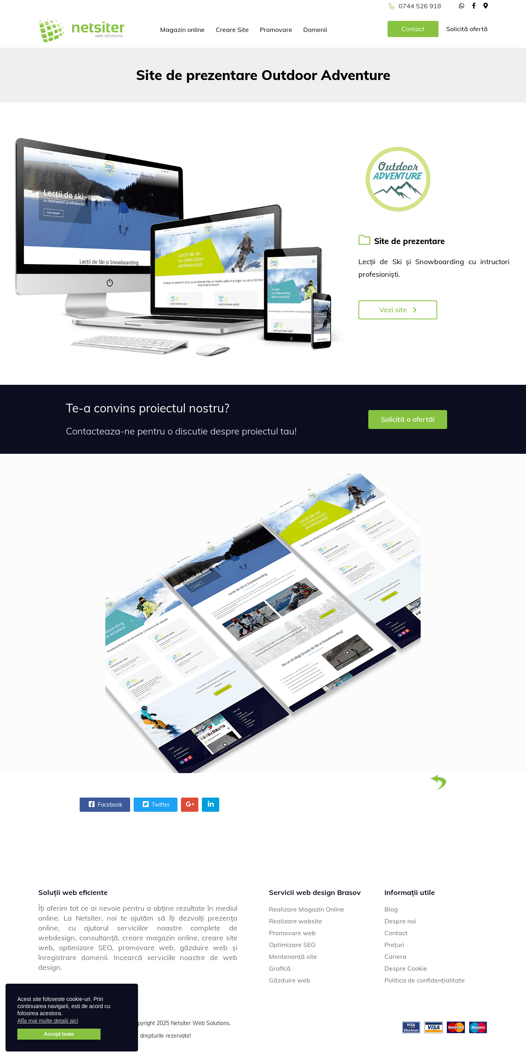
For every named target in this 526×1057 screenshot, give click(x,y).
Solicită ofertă (467, 29)
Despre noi (400, 921)
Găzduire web (289, 980)
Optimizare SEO (292, 945)
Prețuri (394, 945)
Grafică (280, 968)
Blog (391, 909)
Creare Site (232, 30)
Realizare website (295, 921)
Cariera (395, 956)
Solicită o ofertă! (408, 419)
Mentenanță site (293, 956)
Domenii (315, 30)
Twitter (155, 804)
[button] (83, 1022)
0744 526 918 (420, 6)
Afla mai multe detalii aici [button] (47, 1021)
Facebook (104, 804)
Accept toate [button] (59, 1034)
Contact (413, 29)
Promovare (276, 30)
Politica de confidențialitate (424, 980)
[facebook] (474, 5)
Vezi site (398, 309)
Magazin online (182, 30)
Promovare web (292, 933)
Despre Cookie (405, 968)
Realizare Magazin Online (306, 909)
